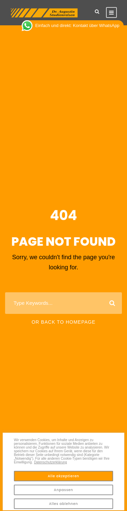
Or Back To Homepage (63, 322)
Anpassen (63, 489)
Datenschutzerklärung (50, 462)
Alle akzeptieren (63, 476)
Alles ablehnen (63, 503)
